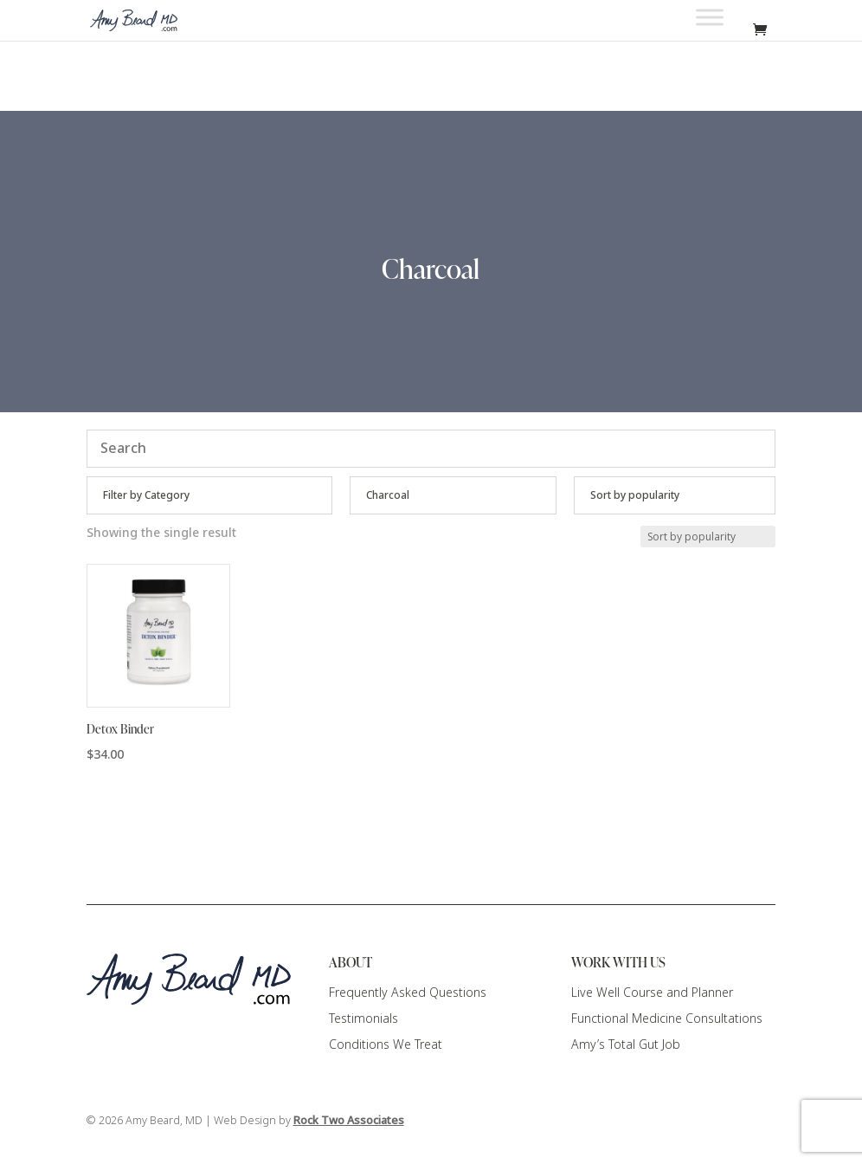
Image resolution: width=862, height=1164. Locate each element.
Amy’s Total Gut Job (625, 1044)
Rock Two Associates (348, 1120)
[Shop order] (675, 495)
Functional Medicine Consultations (666, 1018)
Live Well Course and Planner (652, 992)
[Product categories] (210, 495)
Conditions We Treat (385, 1044)
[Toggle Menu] (710, 17)
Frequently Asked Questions (407, 992)
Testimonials (363, 1018)
